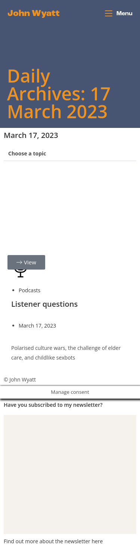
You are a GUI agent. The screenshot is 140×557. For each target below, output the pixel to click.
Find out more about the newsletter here (53, 541)
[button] (70, 154)
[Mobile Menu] (119, 14)
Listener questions (44, 304)
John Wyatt (33, 13)
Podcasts (29, 290)
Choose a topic (27, 153)
